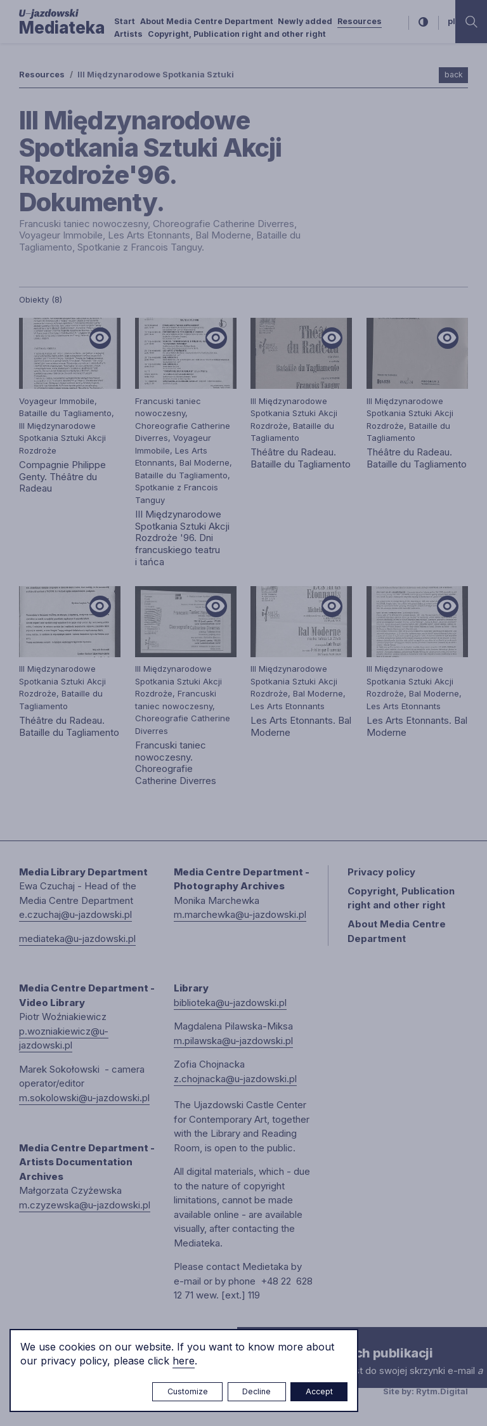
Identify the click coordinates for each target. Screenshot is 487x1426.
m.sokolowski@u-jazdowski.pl (84, 1098)
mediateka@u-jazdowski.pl (77, 938)
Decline (256, 1391)
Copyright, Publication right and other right (237, 34)
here (183, 1360)
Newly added (305, 21)
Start (124, 21)
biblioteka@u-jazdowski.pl (230, 1003)
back (454, 74)
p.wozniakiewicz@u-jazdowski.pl (63, 1038)
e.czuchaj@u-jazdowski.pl (75, 914)
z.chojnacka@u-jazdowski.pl (235, 1079)
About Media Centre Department (206, 21)
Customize (187, 1391)
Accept (319, 1391)
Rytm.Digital (442, 1391)
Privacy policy (381, 872)
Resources (359, 21)
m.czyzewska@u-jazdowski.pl (84, 1205)
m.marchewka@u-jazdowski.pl (240, 914)
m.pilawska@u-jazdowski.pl (233, 1041)
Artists (128, 34)
